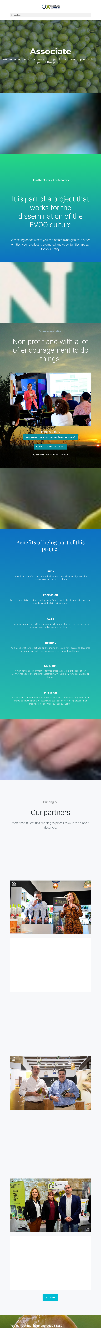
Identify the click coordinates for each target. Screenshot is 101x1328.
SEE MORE (50, 1297)
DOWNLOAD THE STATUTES (50, 446)
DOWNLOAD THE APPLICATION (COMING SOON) (50, 437)
